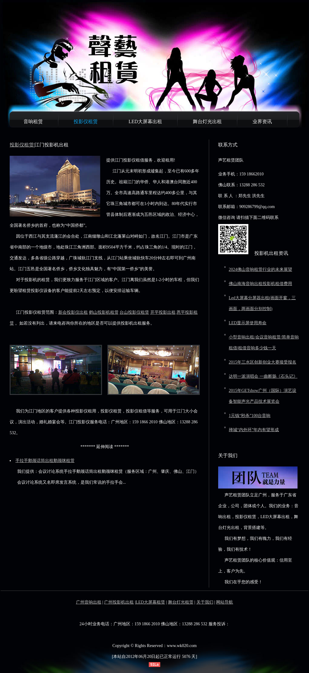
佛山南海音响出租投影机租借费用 (260, 283)
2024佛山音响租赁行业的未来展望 (260, 269)
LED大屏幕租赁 (150, 602)
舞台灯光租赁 (180, 602)
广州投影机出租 (119, 602)
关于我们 (204, 602)
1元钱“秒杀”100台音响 (249, 415)
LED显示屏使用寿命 (247, 323)
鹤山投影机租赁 (104, 312)
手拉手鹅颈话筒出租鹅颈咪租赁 (45, 460)
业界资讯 (262, 121)
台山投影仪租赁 (134, 312)
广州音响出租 (88, 602)
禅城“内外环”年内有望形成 (254, 430)
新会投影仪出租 (73, 312)
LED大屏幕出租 (145, 121)
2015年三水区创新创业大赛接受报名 (262, 362)
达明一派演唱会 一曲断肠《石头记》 (263, 376)
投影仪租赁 (86, 121)
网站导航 (224, 602)
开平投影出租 (163, 312)
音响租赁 (33, 121)
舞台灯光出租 (207, 121)
